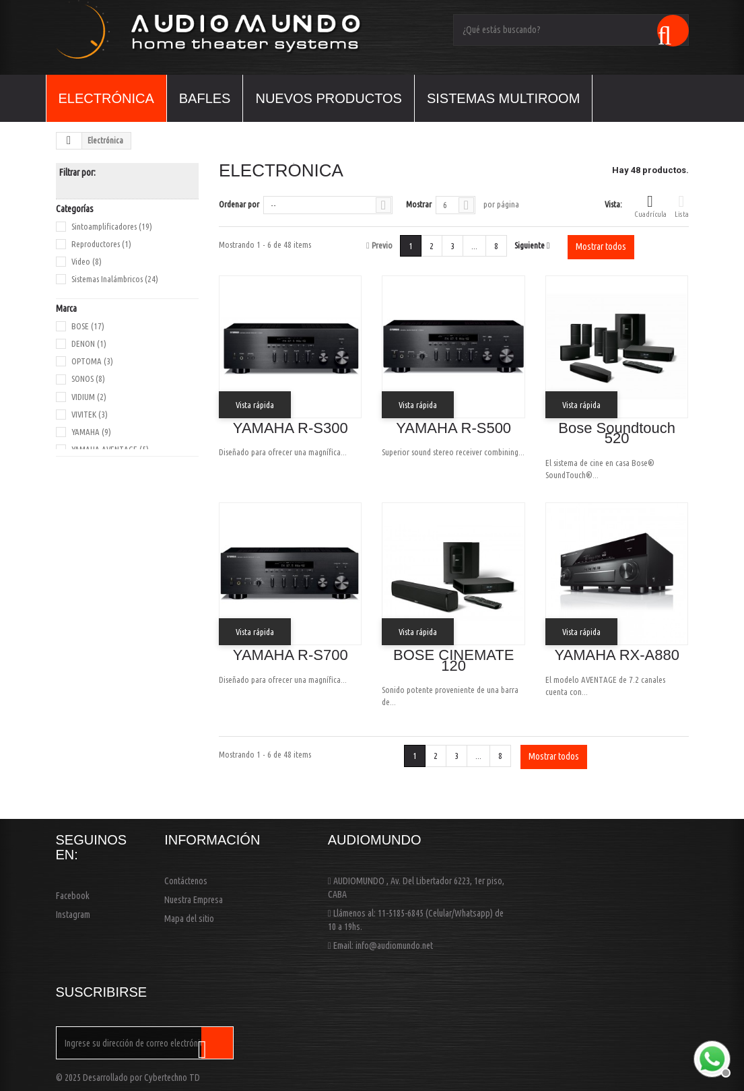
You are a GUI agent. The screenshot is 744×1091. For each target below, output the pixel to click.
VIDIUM (88, 396)
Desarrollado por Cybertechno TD (141, 1077)
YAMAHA (91, 431)
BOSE (87, 326)
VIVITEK (89, 414)
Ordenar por (239, 204)
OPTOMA (92, 361)
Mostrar (419, 204)
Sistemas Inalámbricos (114, 279)
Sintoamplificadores (111, 226)
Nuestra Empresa (193, 899)
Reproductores (101, 244)
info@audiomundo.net (394, 945)
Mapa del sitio (189, 918)
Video (86, 261)
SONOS (88, 378)
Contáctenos (185, 880)
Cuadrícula (650, 205)
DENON (88, 343)
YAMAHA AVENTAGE (110, 449)
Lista (682, 205)
